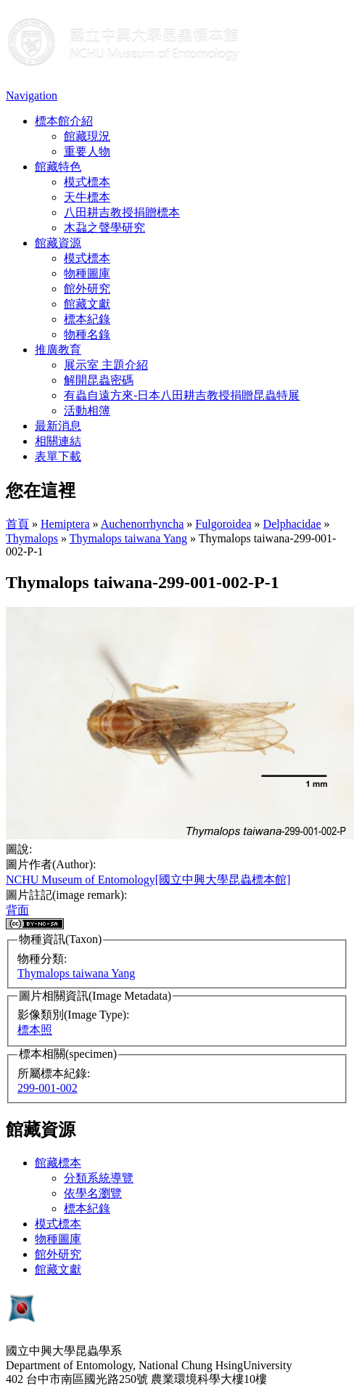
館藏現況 (87, 136)
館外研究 (87, 288)
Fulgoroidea (223, 524)
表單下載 (58, 456)
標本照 (34, 1030)
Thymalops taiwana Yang (128, 538)
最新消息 (58, 426)
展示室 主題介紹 (106, 365)
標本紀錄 (87, 319)
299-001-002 (47, 1088)
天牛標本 (87, 197)
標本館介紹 (64, 121)
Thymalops (32, 538)
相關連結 (58, 441)
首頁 (17, 524)
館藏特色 (58, 166)
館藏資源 (58, 243)
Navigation (31, 95)
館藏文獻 (87, 304)
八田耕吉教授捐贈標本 (122, 212)
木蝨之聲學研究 (104, 227)
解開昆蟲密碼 (98, 380)
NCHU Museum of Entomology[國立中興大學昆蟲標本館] (148, 879)
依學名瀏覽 (93, 1193)
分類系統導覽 (98, 1178)
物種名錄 (87, 334)
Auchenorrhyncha (142, 524)
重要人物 (87, 151)
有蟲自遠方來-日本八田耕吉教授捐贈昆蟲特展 (182, 395)
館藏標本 (58, 1163)
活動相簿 (87, 410)
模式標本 (87, 182)
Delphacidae (292, 524)
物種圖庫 (87, 273)
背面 (17, 910)
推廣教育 (58, 349)
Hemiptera (65, 524)
